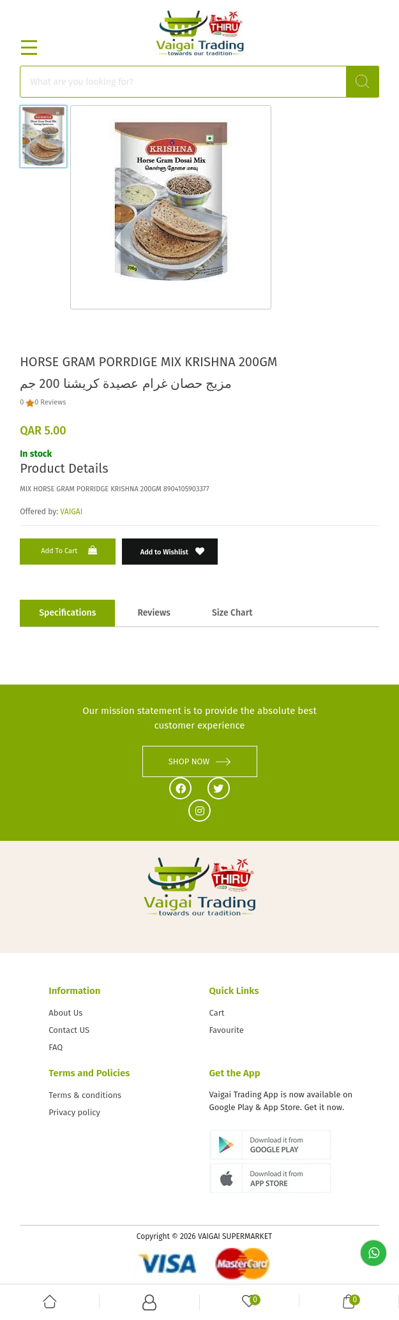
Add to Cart (70, 550)
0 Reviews (50, 402)
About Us (65, 1013)
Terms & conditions (85, 1095)
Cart (217, 1013)
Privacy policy (74, 1112)
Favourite (226, 1030)
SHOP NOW (200, 761)
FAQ (56, 1047)
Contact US (69, 1030)
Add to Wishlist (172, 551)
